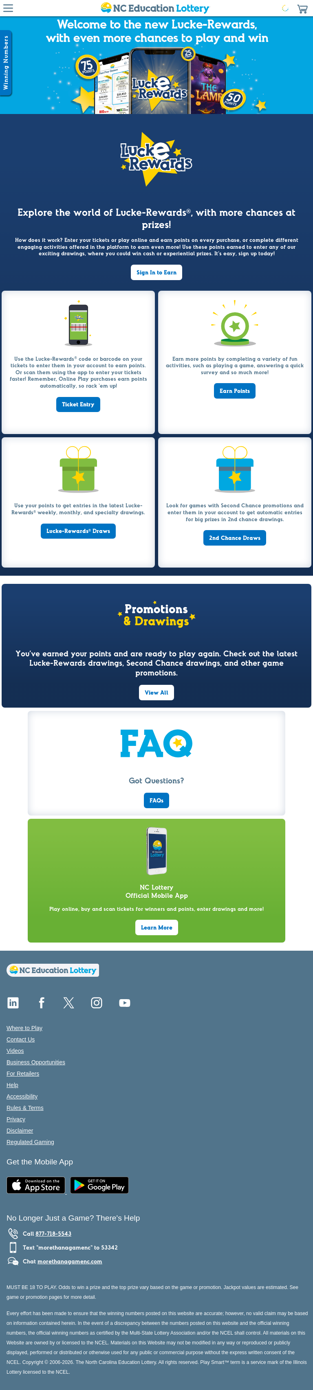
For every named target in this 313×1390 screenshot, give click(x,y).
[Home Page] (155, 8)
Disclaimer (20, 1130)
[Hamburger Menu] (8, 8)
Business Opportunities (36, 1062)
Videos (15, 1051)
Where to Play (24, 1028)
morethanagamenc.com (69, 1261)
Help (12, 1085)
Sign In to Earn (156, 272)
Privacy (16, 1119)
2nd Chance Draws (234, 538)
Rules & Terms (25, 1108)
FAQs (156, 800)
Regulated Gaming (30, 1142)
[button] (302, 8)
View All (156, 692)
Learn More (156, 927)
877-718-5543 (53, 1233)
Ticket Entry (78, 404)
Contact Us (21, 1039)
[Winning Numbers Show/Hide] (5, 62)
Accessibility (22, 1096)
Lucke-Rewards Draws (78, 531)
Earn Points (235, 391)
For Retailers (23, 1073)
